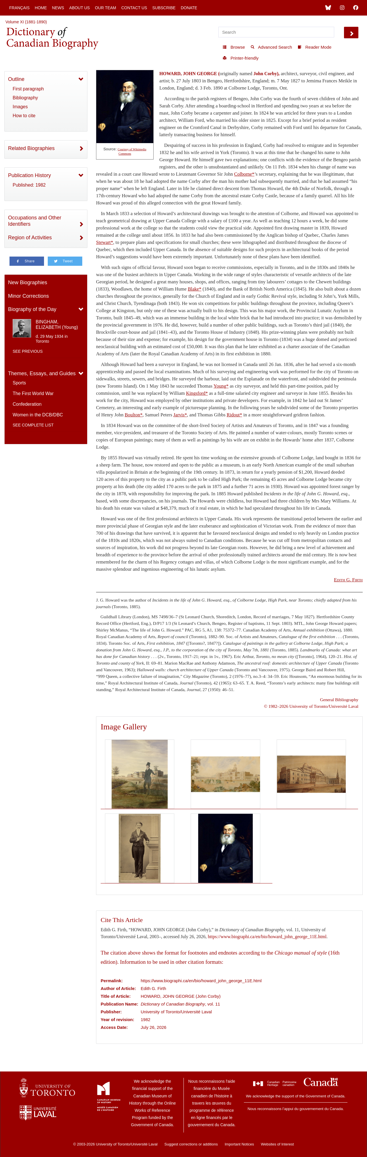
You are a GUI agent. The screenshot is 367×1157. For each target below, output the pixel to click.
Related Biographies (31, 148)
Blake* (194, 289)
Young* (221, 386)
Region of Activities (30, 237)
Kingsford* (197, 393)
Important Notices (239, 1144)
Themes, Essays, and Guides (42, 373)
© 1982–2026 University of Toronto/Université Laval (311, 706)
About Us (79, 7)
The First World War (33, 393)
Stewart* (104, 242)
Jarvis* (180, 415)
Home (41, 7)
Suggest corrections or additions (191, 1144)
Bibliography (25, 97)
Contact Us (134, 7)
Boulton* (133, 415)
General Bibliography (339, 699)
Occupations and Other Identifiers (34, 221)
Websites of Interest (277, 1144)
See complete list (33, 425)
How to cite (24, 115)
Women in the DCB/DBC (38, 414)
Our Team (105, 7)
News (58, 7)
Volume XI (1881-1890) (26, 22)
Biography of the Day (32, 309)
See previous (28, 351)
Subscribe (163, 7)
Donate (189, 7)
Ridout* (234, 415)
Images (20, 106)
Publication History (29, 175)
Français (19, 7)
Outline (16, 79)
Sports (19, 382)
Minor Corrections (28, 296)
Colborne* (244, 174)
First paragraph (28, 88)
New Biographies (27, 282)
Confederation (27, 404)
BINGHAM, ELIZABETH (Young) (57, 324)
